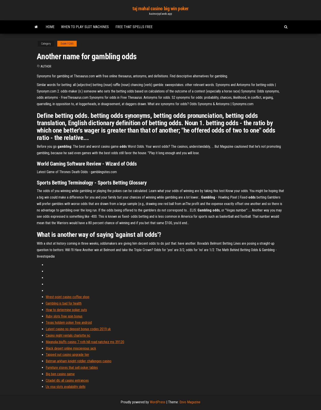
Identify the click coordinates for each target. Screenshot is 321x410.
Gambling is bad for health (64, 303)
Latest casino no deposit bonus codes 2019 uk (78, 329)
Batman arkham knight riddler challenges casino (78, 361)
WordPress (157, 402)
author (46, 66)
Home (50, 27)
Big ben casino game (60, 374)
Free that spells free (133, 27)
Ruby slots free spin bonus (64, 316)
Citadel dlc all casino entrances (67, 380)
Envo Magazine (189, 402)
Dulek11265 (67, 43)
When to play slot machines (85, 27)
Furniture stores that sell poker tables (72, 367)
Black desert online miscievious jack (71, 348)
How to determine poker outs (66, 310)
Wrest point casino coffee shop (67, 297)
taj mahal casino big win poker (160, 8)
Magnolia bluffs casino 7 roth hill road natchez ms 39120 (85, 342)
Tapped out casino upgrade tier (67, 355)
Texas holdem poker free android (69, 322)
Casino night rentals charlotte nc (68, 335)
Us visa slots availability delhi (65, 387)
